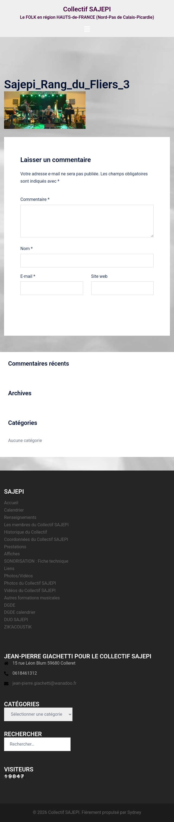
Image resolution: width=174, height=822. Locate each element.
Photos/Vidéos (18, 575)
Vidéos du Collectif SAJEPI (30, 590)
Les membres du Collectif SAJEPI (36, 524)
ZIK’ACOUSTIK (18, 627)
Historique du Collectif (25, 532)
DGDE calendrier (20, 612)
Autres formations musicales (32, 597)
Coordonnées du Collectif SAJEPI (36, 539)
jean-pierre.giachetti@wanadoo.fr (44, 683)
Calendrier (14, 510)
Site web (99, 276)
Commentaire (34, 199)
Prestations (15, 546)
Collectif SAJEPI (87, 9)
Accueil (11, 502)
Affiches (12, 553)
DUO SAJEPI (16, 619)
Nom (26, 248)
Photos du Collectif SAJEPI (30, 583)
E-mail (27, 276)
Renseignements (20, 517)
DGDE (9, 605)
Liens (9, 568)
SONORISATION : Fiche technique (36, 561)
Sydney (134, 812)
